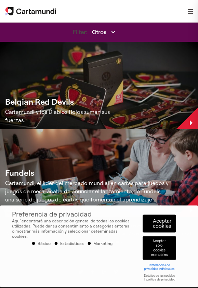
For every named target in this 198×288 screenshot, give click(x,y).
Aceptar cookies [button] (162, 221)
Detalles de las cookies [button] (159, 273)
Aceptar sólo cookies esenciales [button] (159, 245)
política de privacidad (160, 277)
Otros (99, 32)
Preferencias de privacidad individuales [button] (159, 264)
